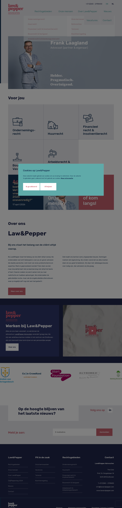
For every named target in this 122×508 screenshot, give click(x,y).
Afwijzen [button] (48, 187)
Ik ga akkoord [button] (31, 187)
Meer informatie (67, 178)
